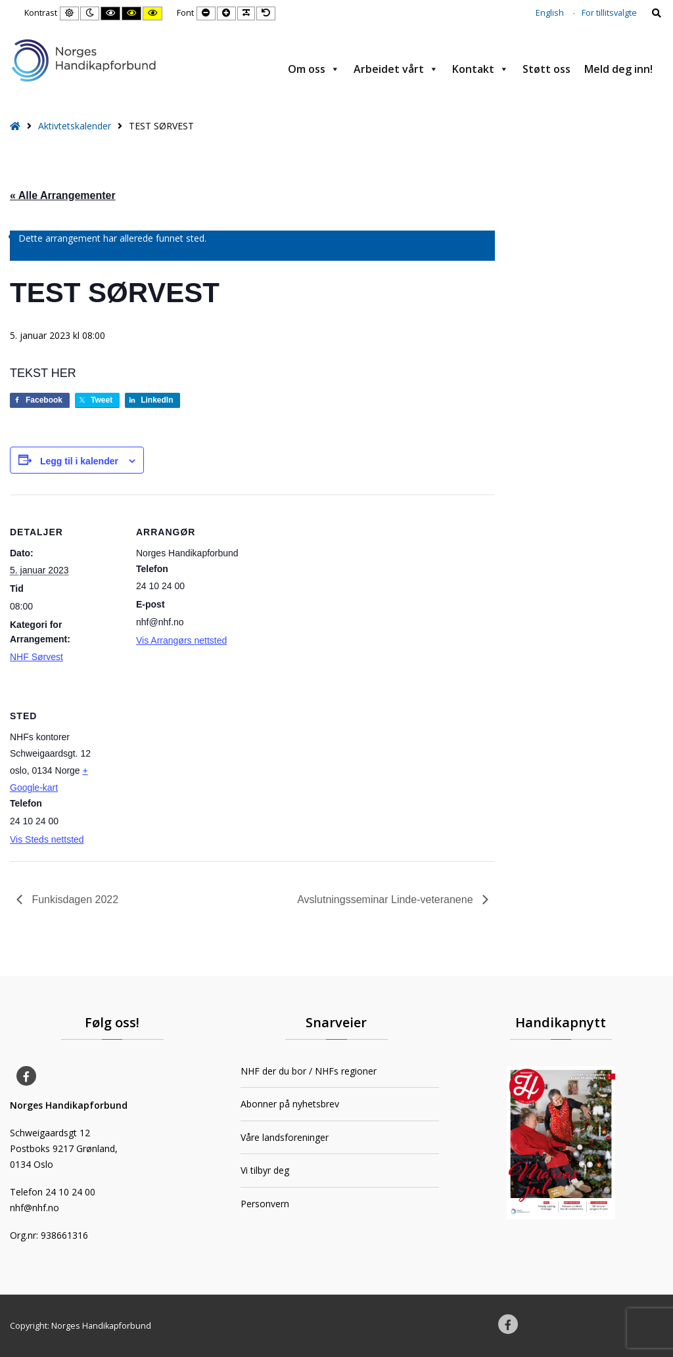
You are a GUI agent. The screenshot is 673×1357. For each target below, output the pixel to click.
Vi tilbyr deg (265, 1170)
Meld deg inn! (618, 69)
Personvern (265, 1203)
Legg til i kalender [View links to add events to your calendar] (79, 461)
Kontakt (480, 69)
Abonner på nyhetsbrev (290, 1104)
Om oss (314, 69)
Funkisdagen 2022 (73, 899)
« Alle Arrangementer (63, 195)
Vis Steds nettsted (47, 839)
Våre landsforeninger (285, 1137)
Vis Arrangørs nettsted (181, 640)
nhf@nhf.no (34, 1207)
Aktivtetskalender (74, 126)
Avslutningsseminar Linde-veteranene (386, 899)
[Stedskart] (205, 769)
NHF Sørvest (36, 657)
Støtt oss (546, 69)
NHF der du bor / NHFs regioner (309, 1071)
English (550, 12)
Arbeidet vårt (396, 69)
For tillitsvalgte (609, 12)
